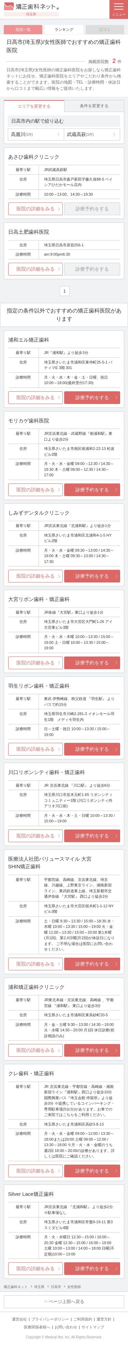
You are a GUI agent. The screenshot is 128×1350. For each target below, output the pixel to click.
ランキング (64, 29)
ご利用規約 (82, 1319)
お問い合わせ (66, 1327)
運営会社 (19, 1319)
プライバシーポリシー (50, 1319)
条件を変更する (94, 105)
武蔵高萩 (80, 134)
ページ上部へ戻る (66, 1301)
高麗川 (22, 134)
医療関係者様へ (37, 1327)
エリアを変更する (34, 106)
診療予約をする (92, 397)
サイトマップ (93, 1327)
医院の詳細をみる (35, 208)
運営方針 (104, 1319)
